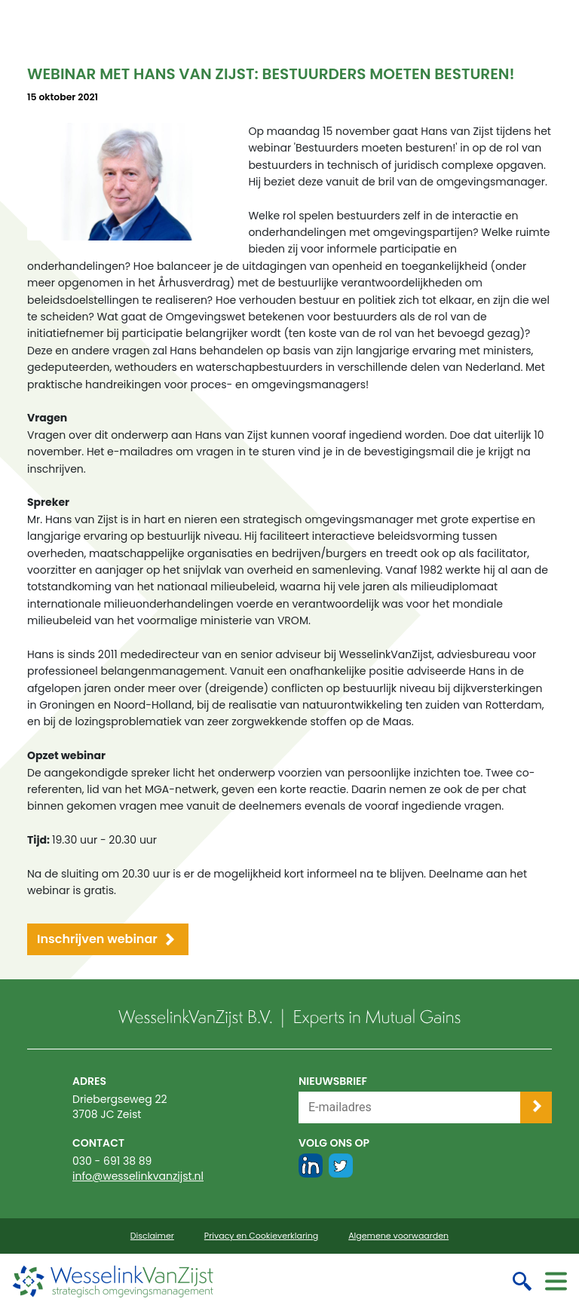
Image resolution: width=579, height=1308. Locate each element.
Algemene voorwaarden (398, 1236)
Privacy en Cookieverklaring (261, 1236)
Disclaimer (152, 1236)
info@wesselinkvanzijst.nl (138, 1176)
